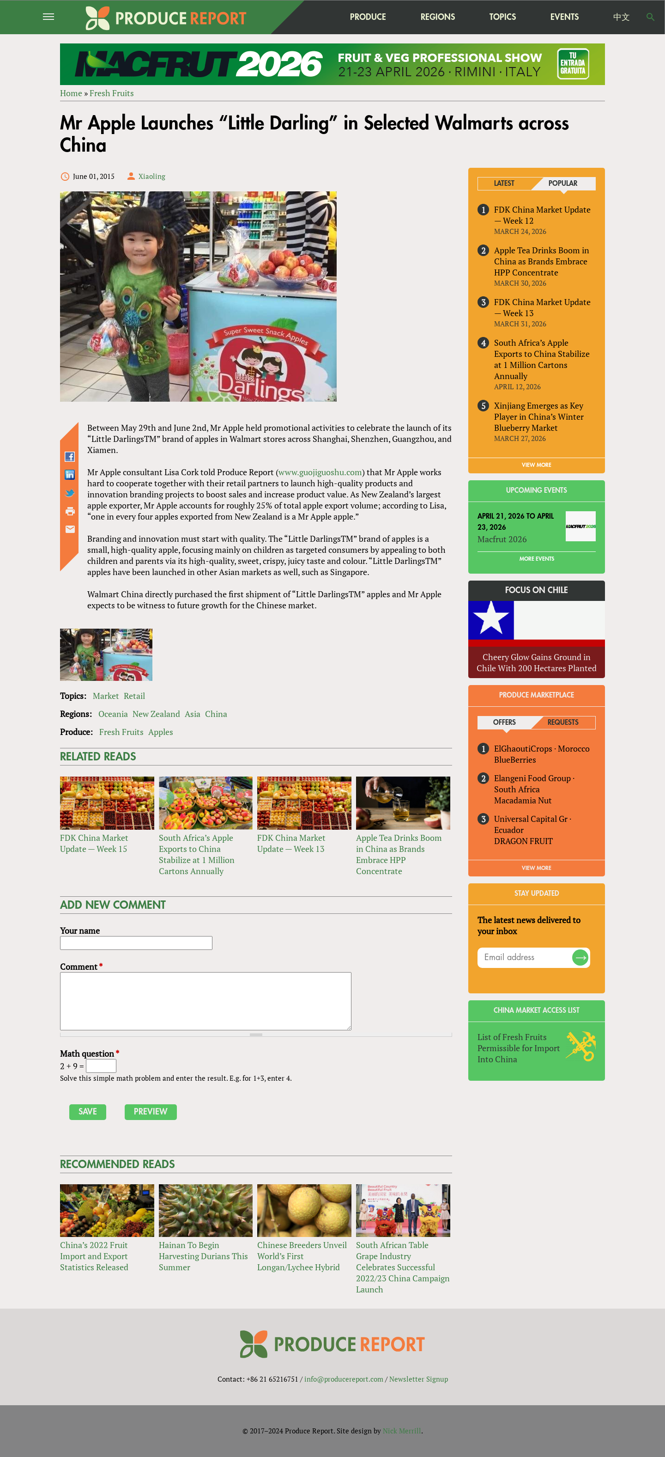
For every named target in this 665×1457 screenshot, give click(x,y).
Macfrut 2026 (502, 539)
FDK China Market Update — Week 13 (291, 843)
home (309, 17)
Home (71, 92)
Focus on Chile (536, 591)
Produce (368, 17)
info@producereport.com (343, 1379)
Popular (563, 183)
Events (564, 17)
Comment (81, 966)
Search (650, 17)
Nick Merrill (402, 1430)
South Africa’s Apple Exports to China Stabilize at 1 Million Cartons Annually (197, 854)
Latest (504, 183)
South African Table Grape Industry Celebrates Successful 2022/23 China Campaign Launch (403, 1267)
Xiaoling (152, 176)
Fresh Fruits (112, 92)
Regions (438, 17)
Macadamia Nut (523, 800)
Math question (89, 1053)
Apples (160, 731)
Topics (503, 17)
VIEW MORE (536, 465)
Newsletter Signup (418, 1379)
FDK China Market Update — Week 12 (542, 215)
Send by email (70, 529)
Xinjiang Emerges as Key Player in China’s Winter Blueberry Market (539, 416)
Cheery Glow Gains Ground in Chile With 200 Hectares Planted (537, 662)
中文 (621, 17)
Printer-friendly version (70, 511)
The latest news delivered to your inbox (529, 925)
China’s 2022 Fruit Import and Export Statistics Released (94, 1256)
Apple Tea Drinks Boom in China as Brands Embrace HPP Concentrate (399, 854)
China (216, 713)
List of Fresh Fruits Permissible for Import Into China (519, 1048)
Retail (134, 695)
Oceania (113, 713)
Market (106, 695)
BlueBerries (515, 759)
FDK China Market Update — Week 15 (94, 843)
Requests (563, 722)
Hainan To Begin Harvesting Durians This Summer (203, 1256)
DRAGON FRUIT (523, 840)
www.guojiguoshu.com (320, 472)
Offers (504, 722)
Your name (80, 930)
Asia (192, 713)
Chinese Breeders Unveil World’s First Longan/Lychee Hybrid (302, 1256)
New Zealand (156, 713)
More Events (537, 559)
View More (536, 868)
